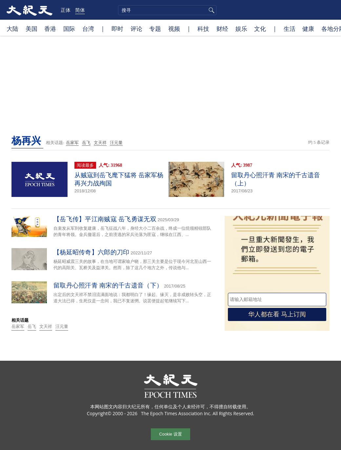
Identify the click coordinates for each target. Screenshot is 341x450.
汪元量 (116, 142)
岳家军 (72, 142)
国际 (69, 28)
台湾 (88, 28)
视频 (174, 28)
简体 (80, 10)
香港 (50, 28)
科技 (203, 28)
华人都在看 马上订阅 (277, 314)
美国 (31, 28)
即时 (117, 28)
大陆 (12, 28)
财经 (222, 28)
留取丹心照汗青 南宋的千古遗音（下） (108, 285)
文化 (260, 28)
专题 (155, 28)
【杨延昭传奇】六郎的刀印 (91, 252)
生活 (289, 28)
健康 (308, 28)
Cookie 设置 (170, 434)
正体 (65, 10)
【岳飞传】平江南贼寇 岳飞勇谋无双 (104, 219)
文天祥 (100, 142)
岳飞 (86, 142)
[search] (167, 10)
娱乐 (241, 28)
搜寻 (210, 10)
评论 (136, 28)
